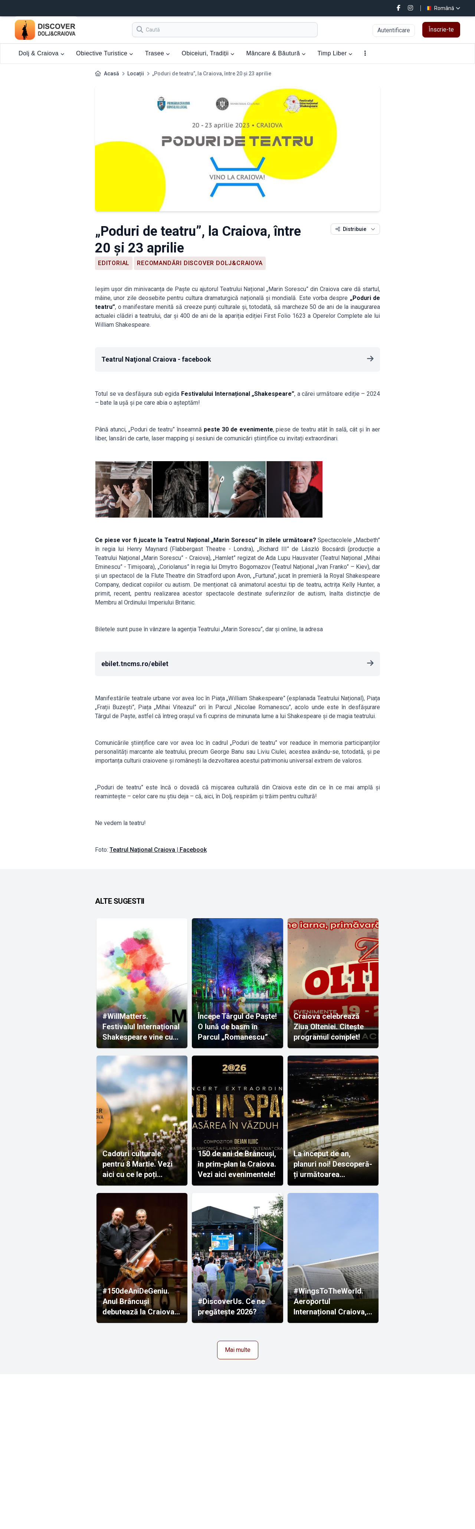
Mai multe (237, 1349)
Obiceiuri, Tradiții (208, 53)
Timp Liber (334, 53)
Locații (135, 73)
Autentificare (393, 30)
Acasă (111, 73)
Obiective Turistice (104, 53)
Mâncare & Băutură (276, 53)
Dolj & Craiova (41, 53)
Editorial (114, 263)
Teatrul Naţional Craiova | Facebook (158, 849)
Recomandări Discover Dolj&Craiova (199, 263)
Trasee (157, 53)
